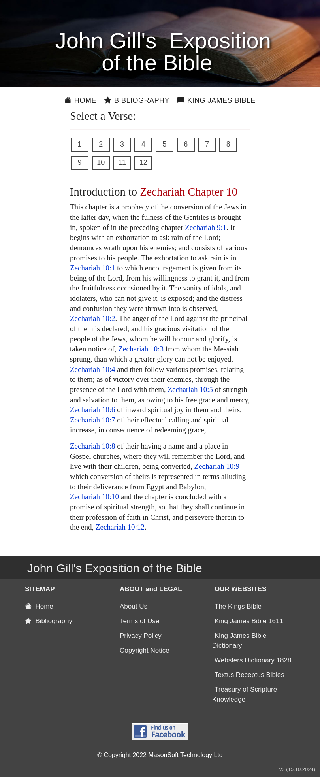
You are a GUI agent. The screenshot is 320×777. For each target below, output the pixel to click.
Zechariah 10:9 (216, 466)
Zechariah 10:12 (120, 527)
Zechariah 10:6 (92, 409)
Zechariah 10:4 (92, 369)
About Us (133, 606)
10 (101, 162)
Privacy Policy (141, 635)
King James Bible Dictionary (239, 640)
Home (80, 100)
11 (122, 162)
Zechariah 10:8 (92, 446)
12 (143, 162)
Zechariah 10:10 (94, 496)
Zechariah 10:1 (92, 268)
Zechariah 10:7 (92, 420)
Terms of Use (139, 621)
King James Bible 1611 (249, 621)
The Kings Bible (238, 606)
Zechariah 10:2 (92, 318)
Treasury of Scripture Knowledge (244, 694)
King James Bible (216, 100)
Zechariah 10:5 (190, 389)
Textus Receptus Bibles (249, 675)
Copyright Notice (144, 650)
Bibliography (136, 100)
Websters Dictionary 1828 (253, 660)
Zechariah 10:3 (140, 349)
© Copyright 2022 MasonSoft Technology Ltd (159, 755)
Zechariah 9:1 (205, 227)
